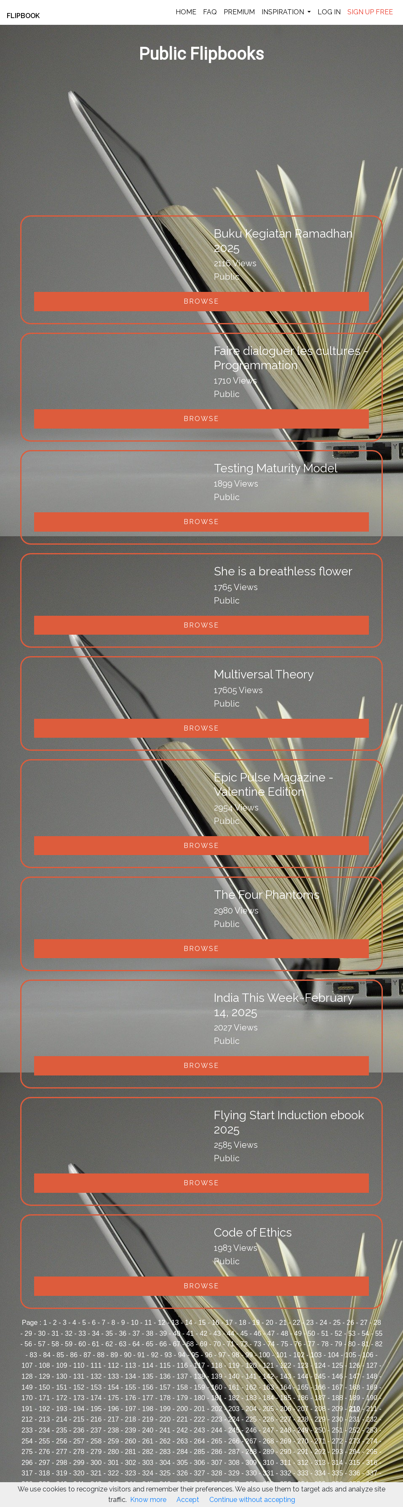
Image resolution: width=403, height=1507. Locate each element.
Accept (187, 1500)
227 (285, 1419)
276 (44, 1451)
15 (202, 1322)
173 (79, 1397)
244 (216, 1430)
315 (354, 1462)
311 (285, 1462)
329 (234, 1473)
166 (320, 1387)
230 (337, 1419)
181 (216, 1397)
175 (113, 1397)
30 (41, 1333)
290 (285, 1451)
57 (41, 1344)
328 (216, 1473)
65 (149, 1344)
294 (354, 1451)
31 (55, 1333)
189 (354, 1397)
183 (251, 1397)
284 (182, 1451)
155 (130, 1387)
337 (371, 1473)
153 (96, 1387)
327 (199, 1473)
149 (27, 1387)
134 (130, 1376)
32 (68, 1333)
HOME (186, 12)
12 (161, 1322)
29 (28, 1333)
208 (320, 1408)
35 (109, 1333)
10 (135, 1322)
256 (61, 1441)
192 (44, 1408)
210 (354, 1408)
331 (268, 1473)
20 (269, 1322)
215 (79, 1419)
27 (364, 1322)
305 (182, 1462)
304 (165, 1462)
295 (371, 1451)
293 (337, 1451)
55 (379, 1333)
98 (235, 1355)
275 (27, 1451)
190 (371, 1397)
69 (203, 1344)
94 (181, 1355)
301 (113, 1462)
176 (130, 1397)
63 (122, 1344)
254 (27, 1441)
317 (27, 1473)
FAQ (210, 12)
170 (27, 1397)
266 (234, 1441)
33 (82, 1333)
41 (190, 1333)
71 (231, 1344)
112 (113, 1365)
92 (154, 1355)
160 (216, 1387)
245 (234, 1430)
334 (320, 1473)
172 (61, 1397)
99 (249, 1355)
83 (33, 1355)
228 (303, 1419)
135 (147, 1376)
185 (285, 1397)
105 (350, 1355)
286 (216, 1451)
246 (251, 1430)
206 (285, 1408)
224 (234, 1419)
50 (311, 1333)
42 (203, 1333)
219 (147, 1419)
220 (165, 1419)
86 (73, 1355)
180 (199, 1397)
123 (303, 1365)
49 (298, 1333)
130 (61, 1376)
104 (333, 1355)
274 (371, 1441)
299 (79, 1462)
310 (268, 1462)
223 (216, 1419)
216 (96, 1419)
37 (136, 1333)
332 (285, 1473)
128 (27, 1376)
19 (256, 1322)
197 (130, 1408)
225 (251, 1419)
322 (113, 1473)
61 (95, 1344)
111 (96, 1365)
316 (371, 1462)
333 (303, 1473)
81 (365, 1344)
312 (303, 1462)
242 (182, 1430)
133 (113, 1376)
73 (258, 1344)
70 (217, 1344)
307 (216, 1462)
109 (61, 1365)
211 (371, 1408)
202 (216, 1408)
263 (182, 1441)
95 (195, 1355)
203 (234, 1408)
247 (268, 1430)
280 (113, 1451)
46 (258, 1333)
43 (217, 1333)
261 (147, 1441)
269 (285, 1441)
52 (338, 1333)
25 (337, 1322)
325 (165, 1473)
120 (251, 1365)
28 (377, 1322)
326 (182, 1473)
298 (61, 1462)
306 (199, 1462)
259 (113, 1441)
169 (371, 1387)
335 (337, 1473)
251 (337, 1430)
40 (176, 1333)
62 (109, 1344)
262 (165, 1441)
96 (208, 1355)
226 (268, 1419)
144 (303, 1376)
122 (285, 1365)
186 (303, 1397)
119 (234, 1365)
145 (320, 1376)
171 (44, 1397)
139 (216, 1376)
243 (199, 1430)
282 (147, 1451)
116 (182, 1365)
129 (44, 1376)
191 (27, 1408)
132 (96, 1376)
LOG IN (329, 12)
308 (234, 1462)
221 (182, 1419)
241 (165, 1430)
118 (216, 1365)
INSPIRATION (284, 12)
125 (337, 1365)
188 (337, 1397)
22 (296, 1322)
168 (354, 1387)
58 (55, 1344)
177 (147, 1397)
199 (165, 1408)
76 (298, 1344)
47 (271, 1333)
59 (68, 1344)
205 (268, 1408)
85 (60, 1355)
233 (27, 1430)
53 (352, 1333)
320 (79, 1473)
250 (320, 1430)
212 (27, 1419)
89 (114, 1355)
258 (96, 1441)
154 (113, 1387)
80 (352, 1344)
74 (271, 1344)
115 (165, 1365)
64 (136, 1344)
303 (147, 1462)
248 (285, 1430)
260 (130, 1441)
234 (44, 1430)
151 (61, 1387)
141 (251, 1376)
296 (27, 1462)
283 (165, 1451)
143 (285, 1376)
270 (303, 1441)
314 (337, 1462)
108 (44, 1365)
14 (188, 1322)
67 (176, 1344)
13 (175, 1322)
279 (96, 1451)
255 (44, 1441)
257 (79, 1441)
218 (130, 1419)
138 (199, 1376)
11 (148, 1322)
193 (61, 1408)
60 (82, 1344)
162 (251, 1387)
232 (371, 1419)
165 (303, 1387)
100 (264, 1355)
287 (234, 1451)
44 (231, 1333)
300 (96, 1462)
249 (303, 1430)
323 (130, 1473)
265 (216, 1441)
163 (268, 1387)
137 (182, 1376)
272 (337, 1441)
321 (96, 1473)
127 (371, 1365)
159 (199, 1387)
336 (354, 1473)
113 (130, 1365)
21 (283, 1322)
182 (234, 1397)
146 (337, 1376)
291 (303, 1451)
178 (165, 1397)
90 (127, 1355)
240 (147, 1430)
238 (113, 1430)
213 (44, 1419)
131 (79, 1376)
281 (130, 1451)
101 (281, 1355)
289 (268, 1451)
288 (251, 1451)
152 (79, 1387)
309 (251, 1462)
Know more (148, 1500)
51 (325, 1333)
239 (130, 1430)
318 (44, 1473)
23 (310, 1322)
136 (165, 1376)
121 (268, 1365)
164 (285, 1387)
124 (320, 1365)
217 (113, 1419)
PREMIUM (239, 12)
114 (147, 1365)
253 (371, 1430)
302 (130, 1462)
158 (182, 1387)
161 (234, 1387)
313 (320, 1462)
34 (95, 1333)
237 (96, 1430)
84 (47, 1355)
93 (168, 1355)
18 (242, 1322)
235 (61, 1430)
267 (251, 1441)
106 (368, 1355)
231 (354, 1419)
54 (365, 1333)
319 (61, 1473)
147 (354, 1376)
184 (268, 1397)
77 (311, 1344)
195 (96, 1408)
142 (268, 1376)
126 (354, 1365)
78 (325, 1344)
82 (379, 1344)
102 (298, 1355)
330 (251, 1473)
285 (199, 1451)
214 (61, 1419)
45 (244, 1333)
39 (163, 1333)
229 (320, 1419)
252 (354, 1430)
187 (320, 1397)
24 (323, 1322)
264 (199, 1441)
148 (371, 1376)
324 (147, 1473)
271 (320, 1441)
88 (100, 1355)
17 (229, 1322)
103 (316, 1355)
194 (79, 1408)
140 (234, 1376)
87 (87, 1355)
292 (320, 1451)
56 (28, 1344)
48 (284, 1333)
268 (268, 1441)
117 (199, 1365)
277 (61, 1451)
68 (190, 1344)
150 (44, 1387)
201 (199, 1408)
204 (251, 1408)
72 (244, 1344)
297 (44, 1462)
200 (182, 1408)
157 (165, 1387)
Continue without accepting (252, 1500)
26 (350, 1322)
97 (222, 1355)
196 (113, 1408)
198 (147, 1408)
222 (199, 1419)
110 (79, 1365)
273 (354, 1441)
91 (141, 1355)
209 (337, 1408)
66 (163, 1344)
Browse (201, 301)
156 (147, 1387)
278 (79, 1451)
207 (303, 1408)
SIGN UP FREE (370, 12)
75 (284, 1344)
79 (338, 1344)
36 (122, 1333)
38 (149, 1333)
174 (96, 1397)
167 (337, 1387)
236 (79, 1430)
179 (182, 1397)
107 (27, 1365)
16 (215, 1322)
